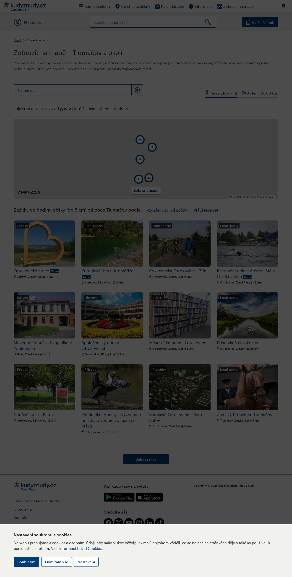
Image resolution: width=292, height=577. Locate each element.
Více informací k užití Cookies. (77, 548)
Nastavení (86, 562)
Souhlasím (26, 562)
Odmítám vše (56, 562)
